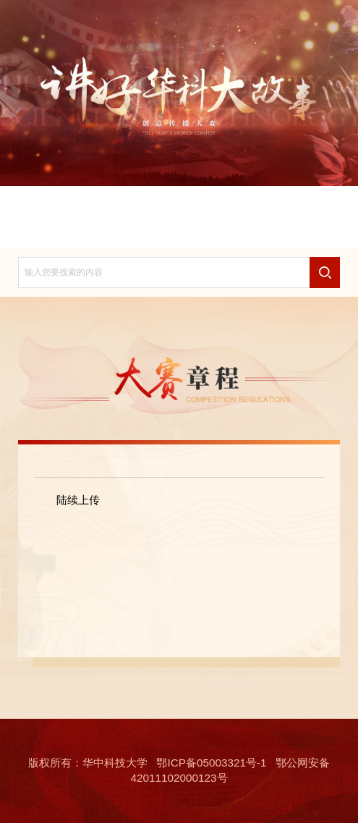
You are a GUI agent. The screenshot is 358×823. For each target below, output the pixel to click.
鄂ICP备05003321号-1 (211, 762)
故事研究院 (179, 229)
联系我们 (57, 229)
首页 (58, 204)
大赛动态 (219, 204)
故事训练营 (300, 229)
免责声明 (300, 204)
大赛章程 (138, 204)
